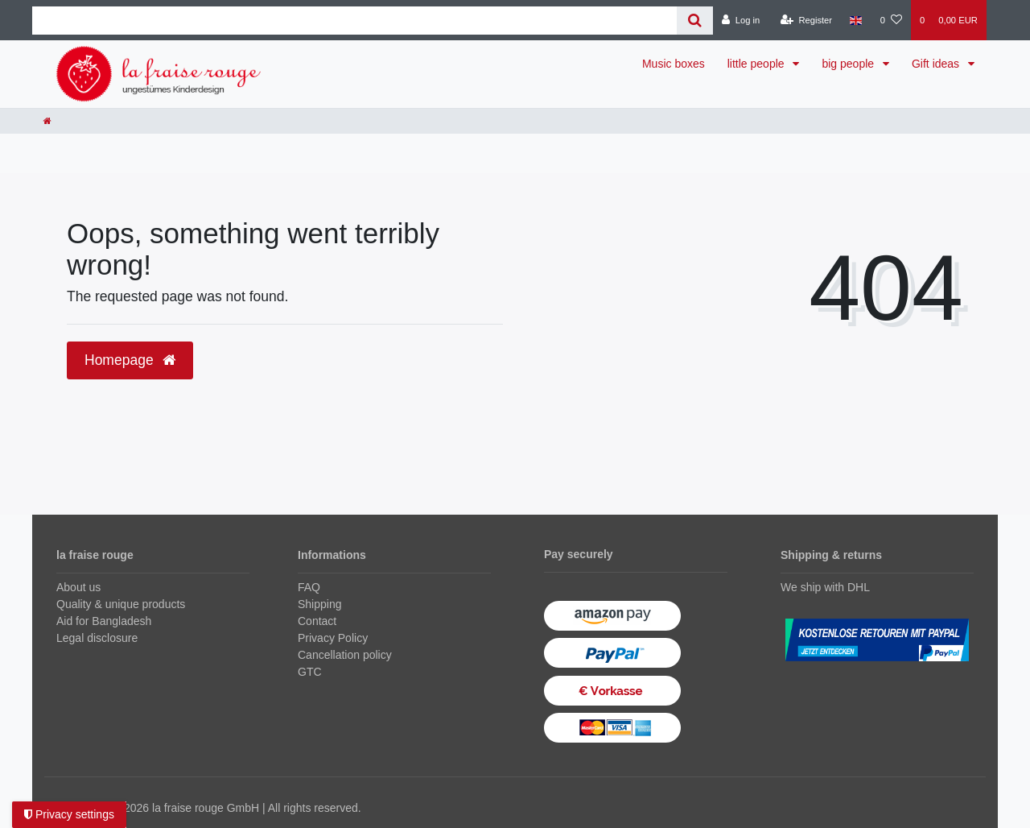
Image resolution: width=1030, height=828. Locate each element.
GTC (310, 671)
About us (78, 587)
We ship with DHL (825, 587)
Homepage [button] (129, 360)
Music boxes (673, 63)
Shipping (320, 604)
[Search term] (354, 20)
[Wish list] (891, 20)
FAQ (309, 587)
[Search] (695, 20)
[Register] (807, 20)
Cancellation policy (345, 654)
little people (757, 63)
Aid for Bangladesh (103, 621)
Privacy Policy (333, 637)
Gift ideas (937, 63)
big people (849, 63)
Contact (317, 621)
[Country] (856, 20)
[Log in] (740, 20)
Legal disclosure (97, 637)
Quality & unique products (120, 604)
